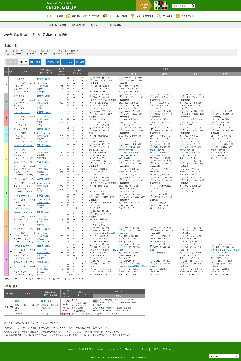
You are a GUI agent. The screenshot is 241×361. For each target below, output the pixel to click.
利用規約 (143, 349)
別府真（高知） (43, 236)
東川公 (44, 229)
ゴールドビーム (22, 245)
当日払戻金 (115, 25)
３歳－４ (92, 133)
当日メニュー (97, 25)
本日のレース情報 (57, 25)
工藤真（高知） (43, 152)
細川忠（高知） (43, 86)
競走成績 (80, 62)
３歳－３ (184, 266)
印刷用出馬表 (53, 62)
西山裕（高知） (43, 119)
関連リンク (130, 349)
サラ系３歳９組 (187, 150)
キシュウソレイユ (23, 162)
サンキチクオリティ (24, 262)
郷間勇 (44, 96)
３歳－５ (123, 233)
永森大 (44, 162)
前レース (13, 62)
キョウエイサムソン (24, 145)
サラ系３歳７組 (96, 150)
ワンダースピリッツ (24, 179)
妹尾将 (44, 179)
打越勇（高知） (43, 219)
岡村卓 (44, 145)
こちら (44, 323)
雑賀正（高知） (43, 169)
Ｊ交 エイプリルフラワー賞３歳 (225, 250)
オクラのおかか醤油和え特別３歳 (104, 100)
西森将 (44, 245)
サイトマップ (114, 349)
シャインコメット (23, 212)
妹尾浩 (44, 262)
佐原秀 (44, 79)
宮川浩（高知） (43, 269)
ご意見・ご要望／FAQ (162, 349)
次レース (34, 62)
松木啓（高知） (43, 136)
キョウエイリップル (24, 229)
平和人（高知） (43, 103)
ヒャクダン (19, 79)
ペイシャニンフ (22, 112)
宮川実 (44, 212)
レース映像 (68, 62)
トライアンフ (21, 96)
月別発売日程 (78, 25)
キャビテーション (23, 195)
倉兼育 (44, 112)
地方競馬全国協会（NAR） (91, 349)
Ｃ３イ (92, 266)
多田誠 (44, 195)
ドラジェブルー (22, 129)
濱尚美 (44, 129)
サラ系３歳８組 (126, 150)
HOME (71, 349)
